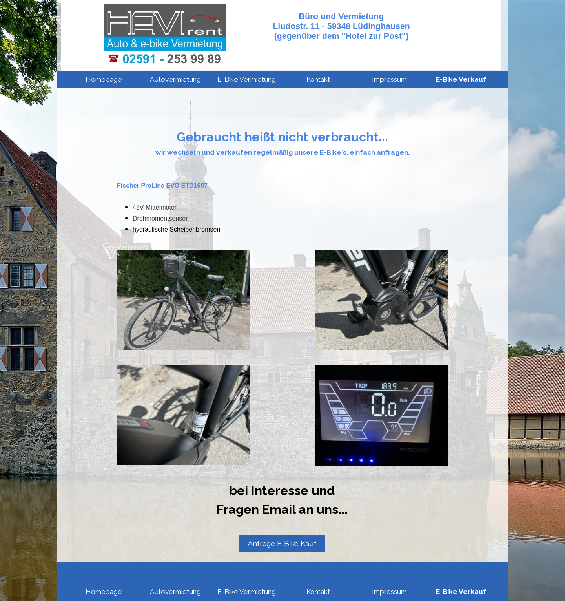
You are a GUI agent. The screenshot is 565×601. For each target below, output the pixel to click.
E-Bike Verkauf (461, 79)
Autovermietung (175, 79)
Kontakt (318, 79)
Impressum (389, 79)
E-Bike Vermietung (246, 79)
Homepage (104, 79)
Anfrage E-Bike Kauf (282, 543)
